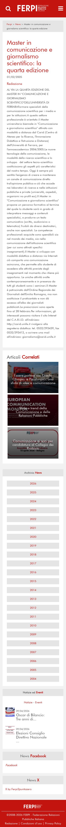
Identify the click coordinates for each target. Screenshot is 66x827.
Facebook (11, 765)
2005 (33, 670)
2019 (33, 545)
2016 (33, 572)
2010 (33, 625)
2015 (33, 581)
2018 (33, 554)
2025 (33, 492)
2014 (33, 590)
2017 (33, 563)
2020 (33, 536)
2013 (33, 599)
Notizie (28, 702)
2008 (33, 643)
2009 (33, 634)
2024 (33, 501)
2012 (33, 607)
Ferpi (9, 24)
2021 (33, 528)
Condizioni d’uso (31, 823)
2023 (33, 510)
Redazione (11, 823)
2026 (33, 483)
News (18, 24)
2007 (33, 652)
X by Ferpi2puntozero (18, 789)
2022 (33, 519)
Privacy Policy (53, 823)
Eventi (38, 702)
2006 (33, 661)
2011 (33, 616)
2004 (33, 678)
